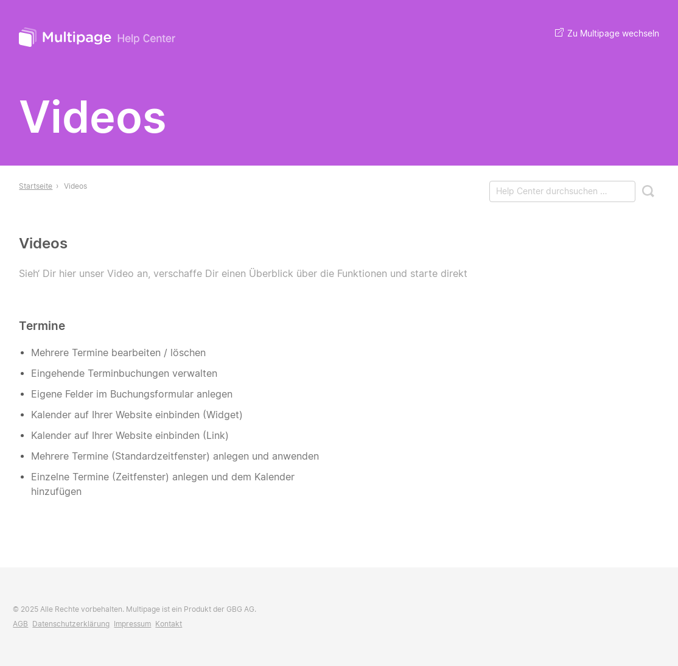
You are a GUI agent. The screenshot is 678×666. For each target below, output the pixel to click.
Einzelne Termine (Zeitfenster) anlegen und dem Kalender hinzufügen (163, 484)
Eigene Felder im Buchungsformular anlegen (131, 394)
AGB (20, 623)
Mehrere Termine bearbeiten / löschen (118, 353)
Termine (42, 325)
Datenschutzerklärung (71, 623)
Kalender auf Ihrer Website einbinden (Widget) (137, 415)
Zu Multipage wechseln (607, 33)
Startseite (35, 186)
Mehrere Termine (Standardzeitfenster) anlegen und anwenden (175, 456)
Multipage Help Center (98, 39)
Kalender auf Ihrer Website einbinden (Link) (130, 435)
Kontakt (168, 623)
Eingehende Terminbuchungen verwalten (124, 373)
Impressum (132, 623)
